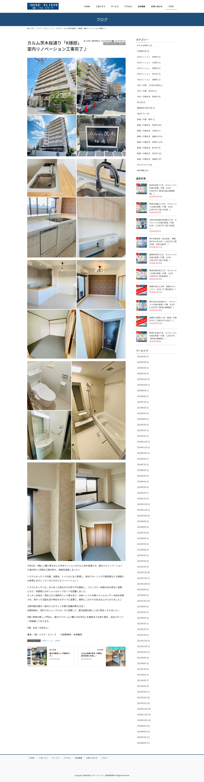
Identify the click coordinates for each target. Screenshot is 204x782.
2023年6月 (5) (143, 538)
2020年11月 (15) (144, 714)
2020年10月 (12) (144, 720)
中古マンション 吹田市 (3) (148, 56)
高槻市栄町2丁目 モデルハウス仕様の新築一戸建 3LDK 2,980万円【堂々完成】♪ (163, 257)
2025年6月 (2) (143, 407)
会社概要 (78, 757)
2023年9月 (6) (143, 521)
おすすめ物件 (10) (144, 45)
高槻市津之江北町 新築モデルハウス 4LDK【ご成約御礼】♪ (162, 288)
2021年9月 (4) (143, 657)
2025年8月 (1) (143, 396)
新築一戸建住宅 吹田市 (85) (149, 125)
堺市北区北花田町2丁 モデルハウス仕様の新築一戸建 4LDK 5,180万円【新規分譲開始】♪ (163, 304)
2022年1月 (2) (143, 634)
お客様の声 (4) (143, 51)
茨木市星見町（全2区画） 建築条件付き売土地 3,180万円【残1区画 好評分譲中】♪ (163, 241)
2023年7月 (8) (143, 532)
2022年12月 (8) (143, 572)
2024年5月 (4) (143, 475)
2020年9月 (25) (143, 725)
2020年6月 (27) (143, 742)
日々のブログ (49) (144, 164)
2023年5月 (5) (143, 544)
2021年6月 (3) (143, 674)
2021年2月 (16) (143, 697)
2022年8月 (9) (143, 595)
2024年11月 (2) (143, 447)
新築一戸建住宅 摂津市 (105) (150, 142)
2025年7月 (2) (143, 402)
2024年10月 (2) (143, 453)
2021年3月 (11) (143, 691)
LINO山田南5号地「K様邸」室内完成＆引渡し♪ (92, 654)
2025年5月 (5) (143, 413)
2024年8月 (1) (143, 458)
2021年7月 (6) (143, 669)
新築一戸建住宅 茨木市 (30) (149, 153)
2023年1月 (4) (143, 566)
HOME (32, 757)
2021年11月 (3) (143, 646)
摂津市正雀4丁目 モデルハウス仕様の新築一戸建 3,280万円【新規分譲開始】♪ (163, 335)
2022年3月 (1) (143, 623)
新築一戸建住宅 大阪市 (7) (148, 130)
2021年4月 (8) (143, 686)
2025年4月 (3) (143, 419)
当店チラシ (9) (143, 113)
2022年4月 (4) (143, 617)
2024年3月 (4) (143, 487)
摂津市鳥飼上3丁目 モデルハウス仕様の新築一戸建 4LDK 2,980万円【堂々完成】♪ (163, 207)
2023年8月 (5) (143, 527)
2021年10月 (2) (143, 652)
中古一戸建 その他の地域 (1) (149, 85)
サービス (55, 757)
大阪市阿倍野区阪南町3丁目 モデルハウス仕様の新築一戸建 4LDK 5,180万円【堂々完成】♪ (163, 224)
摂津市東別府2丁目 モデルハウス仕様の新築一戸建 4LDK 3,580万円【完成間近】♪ (163, 273)
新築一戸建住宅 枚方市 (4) (148, 147)
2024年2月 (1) (143, 492)
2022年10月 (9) (143, 583)
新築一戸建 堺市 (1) (146, 119)
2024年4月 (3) (143, 481)
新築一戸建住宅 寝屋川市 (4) (149, 136)
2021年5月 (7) (143, 680)
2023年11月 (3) (143, 509)
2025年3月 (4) (143, 424)
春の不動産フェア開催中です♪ (59, 654)
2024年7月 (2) (143, 464)
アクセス (67, 757)
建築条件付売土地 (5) (146, 108)
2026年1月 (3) (143, 373)
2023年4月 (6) (143, 549)
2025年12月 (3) (143, 379)
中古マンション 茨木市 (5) (148, 74)
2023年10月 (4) (143, 515)
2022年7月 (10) (143, 600)
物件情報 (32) (142, 170)
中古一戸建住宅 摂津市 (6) (148, 96)
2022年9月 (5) (143, 589)
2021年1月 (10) (143, 703)
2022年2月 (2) (143, 629)
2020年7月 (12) (143, 737)
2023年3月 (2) (143, 555)
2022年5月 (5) (143, 612)
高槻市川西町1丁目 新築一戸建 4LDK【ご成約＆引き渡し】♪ (164, 319)
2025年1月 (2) (143, 436)
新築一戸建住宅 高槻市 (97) (149, 159)
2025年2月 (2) (143, 430)
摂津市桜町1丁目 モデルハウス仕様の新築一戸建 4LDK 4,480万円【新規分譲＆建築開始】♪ (163, 189)
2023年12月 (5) (143, 504)
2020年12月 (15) (144, 708)
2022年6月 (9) (143, 606)
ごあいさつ (43, 757)
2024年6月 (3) (143, 470)
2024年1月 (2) (143, 498)
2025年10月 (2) (143, 384)
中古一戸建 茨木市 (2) (147, 91)
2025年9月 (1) (143, 390)
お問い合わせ (92, 757)
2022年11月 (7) (143, 578)
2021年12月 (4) (143, 640)
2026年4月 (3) (143, 356)
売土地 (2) (141, 102)
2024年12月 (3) (143, 441)
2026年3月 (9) (143, 362)
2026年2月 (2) (143, 367)
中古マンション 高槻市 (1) (148, 79)
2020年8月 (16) (143, 731)
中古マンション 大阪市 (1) (148, 62)
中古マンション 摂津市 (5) (148, 68)
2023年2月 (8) (143, 561)
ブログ (104, 757)
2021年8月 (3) (143, 663)
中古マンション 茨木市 (51, 640)
